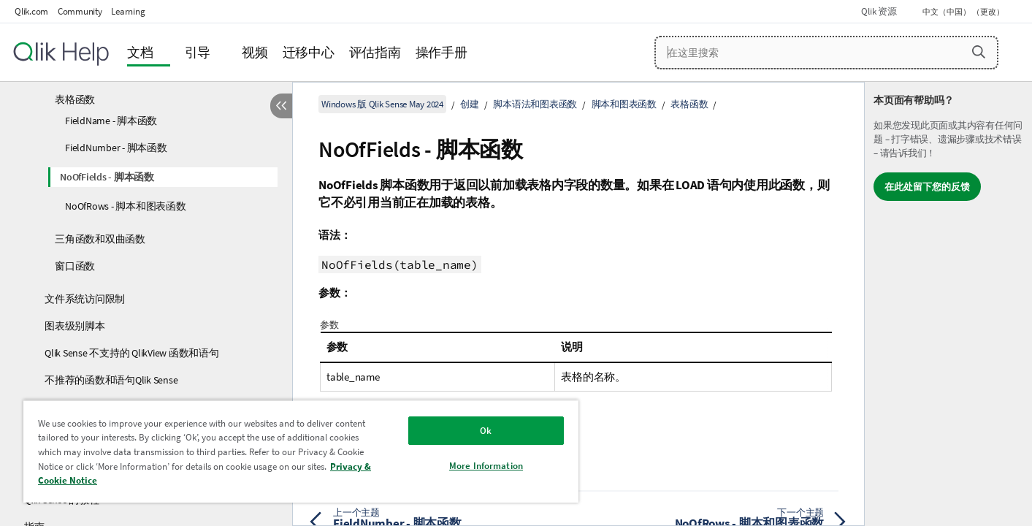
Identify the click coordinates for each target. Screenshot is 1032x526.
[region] (300, 451)
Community (80, 11)
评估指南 (375, 52)
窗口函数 (75, 265)
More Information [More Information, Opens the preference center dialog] (486, 466)
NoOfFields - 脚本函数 (107, 176)
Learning (128, 11)
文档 (140, 52)
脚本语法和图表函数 (535, 104)
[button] (979, 52)
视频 (255, 52)
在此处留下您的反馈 (927, 186)
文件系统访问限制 (85, 298)
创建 (469, 104)
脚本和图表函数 (624, 104)
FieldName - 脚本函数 (111, 120)
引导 (198, 52)
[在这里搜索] (826, 52)
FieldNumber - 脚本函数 (116, 147)
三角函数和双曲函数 (100, 238)
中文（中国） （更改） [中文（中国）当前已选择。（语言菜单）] (964, 12)
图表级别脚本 (75, 325)
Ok (486, 430)
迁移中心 (309, 52)
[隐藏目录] (281, 106)
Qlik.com (31, 11)
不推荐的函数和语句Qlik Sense (111, 379)
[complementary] (948, 304)
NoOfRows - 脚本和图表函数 (125, 206)
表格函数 (75, 99)
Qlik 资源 (878, 11)
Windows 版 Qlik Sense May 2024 (382, 104)
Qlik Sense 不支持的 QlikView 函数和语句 (132, 352)
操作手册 (441, 52)
